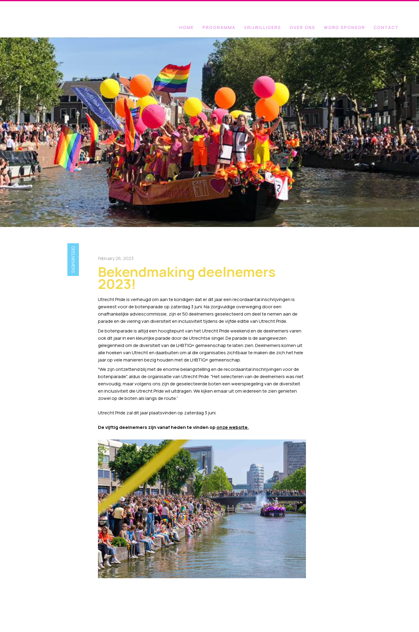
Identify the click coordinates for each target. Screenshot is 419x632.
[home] (38, 4)
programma (219, 27)
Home (186, 27)
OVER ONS (302, 27)
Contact (386, 27)
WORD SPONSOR (344, 27)
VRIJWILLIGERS (262, 27)
